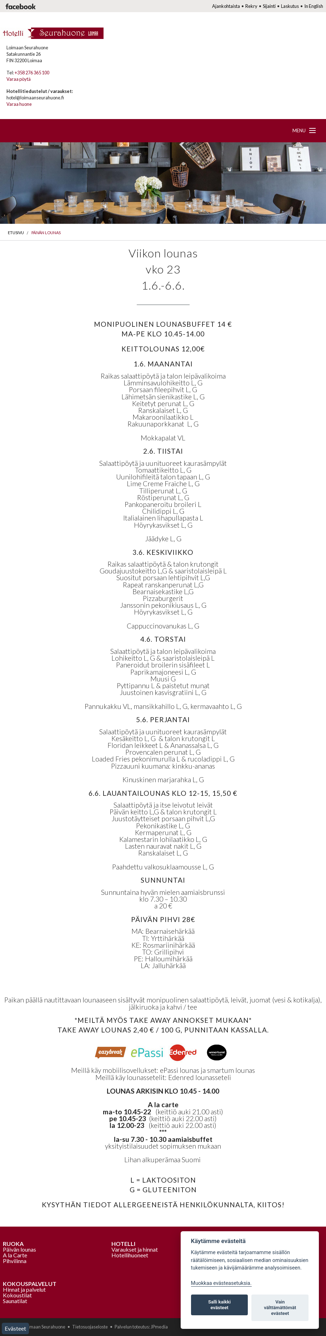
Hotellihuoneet (129, 1255)
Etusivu (16, 232)
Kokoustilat (17, 1295)
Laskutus (290, 6)
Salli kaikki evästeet (219, 1304)
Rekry (251, 6)
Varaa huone (19, 104)
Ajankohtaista (226, 6)
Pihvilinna (14, 1260)
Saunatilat (15, 1300)
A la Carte (15, 1255)
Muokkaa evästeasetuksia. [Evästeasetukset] (221, 1283)
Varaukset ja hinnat (134, 1249)
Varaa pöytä (18, 79)
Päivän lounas (46, 232)
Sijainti (269, 6)
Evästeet (15, 1328)
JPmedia (159, 1327)
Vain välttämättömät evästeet (280, 1307)
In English (313, 6)
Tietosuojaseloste (90, 1327)
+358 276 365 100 (32, 72)
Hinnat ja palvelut (24, 1289)
